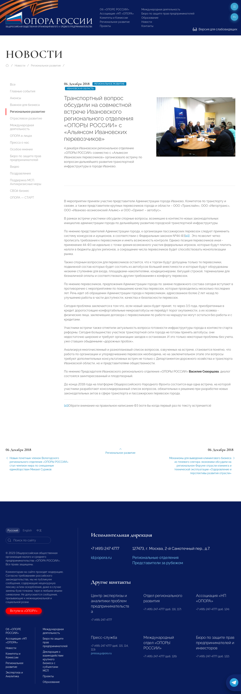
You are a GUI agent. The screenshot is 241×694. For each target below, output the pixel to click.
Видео (14, 166)
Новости (146, 21)
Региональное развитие (115, 21)
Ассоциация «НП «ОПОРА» (117, 13)
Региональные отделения (155, 557)
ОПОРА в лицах (21, 136)
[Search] (28, 540)
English (27, 530)
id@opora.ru (101, 557)
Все (12, 84)
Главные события (22, 91)
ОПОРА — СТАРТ (22, 197)
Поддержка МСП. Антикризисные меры (25, 182)
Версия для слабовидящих (215, 29)
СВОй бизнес (19, 191)
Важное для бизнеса (25, 105)
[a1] (187, 239)
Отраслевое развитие (26, 118)
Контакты (147, 26)
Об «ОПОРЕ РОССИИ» (114, 9)
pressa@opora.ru (101, 653)
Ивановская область (80, 88)
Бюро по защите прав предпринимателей (167, 13)
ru (234, 17)
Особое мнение (21, 149)
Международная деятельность (160, 9)
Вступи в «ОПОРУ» (23, 611)
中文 (39, 530)
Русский (13, 530)
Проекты (105, 26)
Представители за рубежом (157, 563)
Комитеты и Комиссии (114, 17)
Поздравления (20, 173)
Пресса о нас (19, 142)
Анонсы (15, 98)
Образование (149, 17)
